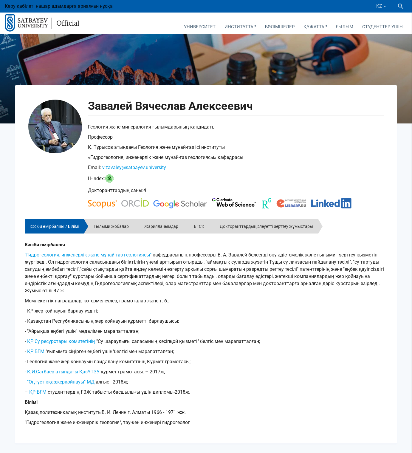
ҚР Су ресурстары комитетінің (60, 341)
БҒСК (199, 226)
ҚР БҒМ (35, 351)
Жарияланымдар (161, 226)
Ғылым (344, 27)
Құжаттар (315, 27)
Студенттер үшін (382, 27)
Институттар (240, 27)
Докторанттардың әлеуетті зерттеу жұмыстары (266, 226)
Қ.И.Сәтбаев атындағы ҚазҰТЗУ (63, 372)
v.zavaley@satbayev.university (134, 167)
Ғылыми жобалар (111, 226)
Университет (200, 27)
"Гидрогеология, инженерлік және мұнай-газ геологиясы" (88, 255)
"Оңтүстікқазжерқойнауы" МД (61, 382)
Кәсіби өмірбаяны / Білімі (54, 226)
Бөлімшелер (280, 27)
